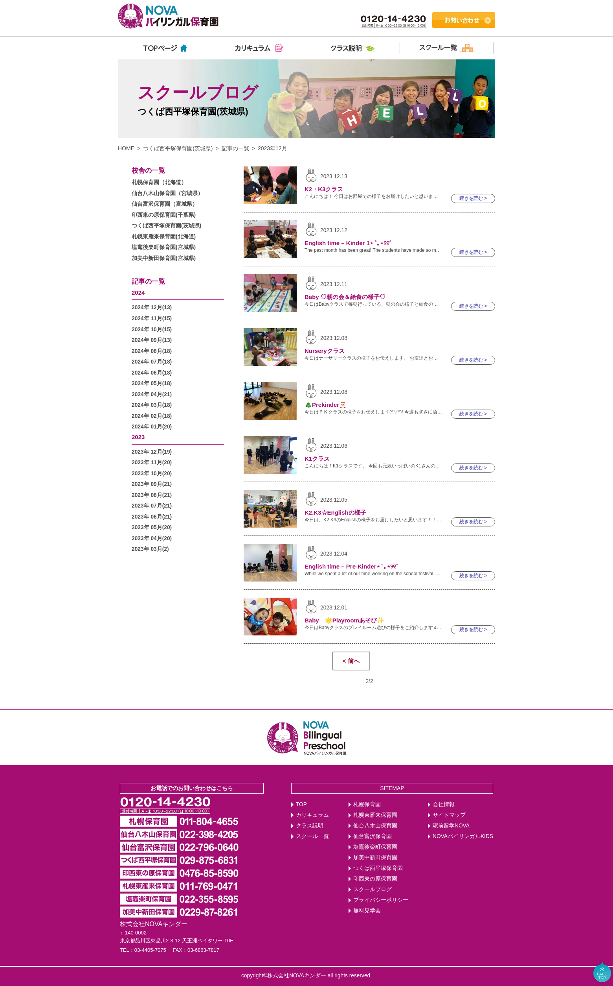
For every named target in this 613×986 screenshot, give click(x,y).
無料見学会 (367, 911)
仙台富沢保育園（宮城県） (165, 204)
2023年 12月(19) (152, 452)
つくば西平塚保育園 (378, 868)
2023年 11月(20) (152, 462)
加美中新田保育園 (375, 857)
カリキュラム (312, 815)
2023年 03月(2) (150, 549)
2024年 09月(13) (152, 340)
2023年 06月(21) (152, 517)
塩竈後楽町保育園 (375, 847)
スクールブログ (372, 889)
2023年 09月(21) (152, 484)
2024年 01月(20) (152, 427)
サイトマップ (449, 815)
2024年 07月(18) (152, 362)
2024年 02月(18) (152, 416)
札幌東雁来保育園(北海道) (164, 237)
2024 (138, 292)
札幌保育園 (367, 804)
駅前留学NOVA (451, 826)
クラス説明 (309, 826)
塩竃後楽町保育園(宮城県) (164, 247)
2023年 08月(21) (152, 495)
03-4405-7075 (150, 950)
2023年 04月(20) (152, 538)
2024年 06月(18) (152, 373)
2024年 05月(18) (152, 383)
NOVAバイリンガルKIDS (463, 836)
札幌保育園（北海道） (159, 182)
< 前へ (351, 660)
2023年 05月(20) (152, 527)
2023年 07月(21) (152, 506)
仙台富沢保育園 (372, 836)
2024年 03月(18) (152, 405)
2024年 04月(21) (152, 394)
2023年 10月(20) (152, 473)
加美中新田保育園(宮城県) (164, 258)
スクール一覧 (312, 836)
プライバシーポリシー (380, 900)
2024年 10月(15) (152, 329)
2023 (138, 437)
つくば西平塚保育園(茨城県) (178, 148)
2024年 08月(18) (152, 351)
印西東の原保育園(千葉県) (164, 215)
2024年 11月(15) (152, 318)
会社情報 (444, 804)
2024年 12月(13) (152, 307)
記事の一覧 (235, 148)
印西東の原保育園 (375, 879)
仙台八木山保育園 (375, 826)
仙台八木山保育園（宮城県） (167, 193)
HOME (126, 148)
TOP (301, 804)
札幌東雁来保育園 (375, 815)
